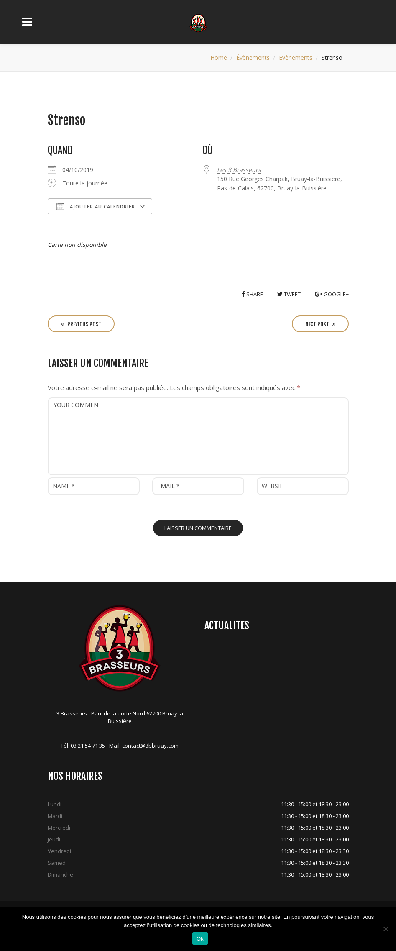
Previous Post (81, 324)
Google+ (332, 294)
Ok (200, 939)
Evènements (295, 58)
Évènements (253, 58)
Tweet (289, 294)
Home (218, 58)
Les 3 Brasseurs (239, 170)
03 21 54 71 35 (88, 745)
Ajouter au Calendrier (95, 206)
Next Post (320, 324)
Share (252, 294)
